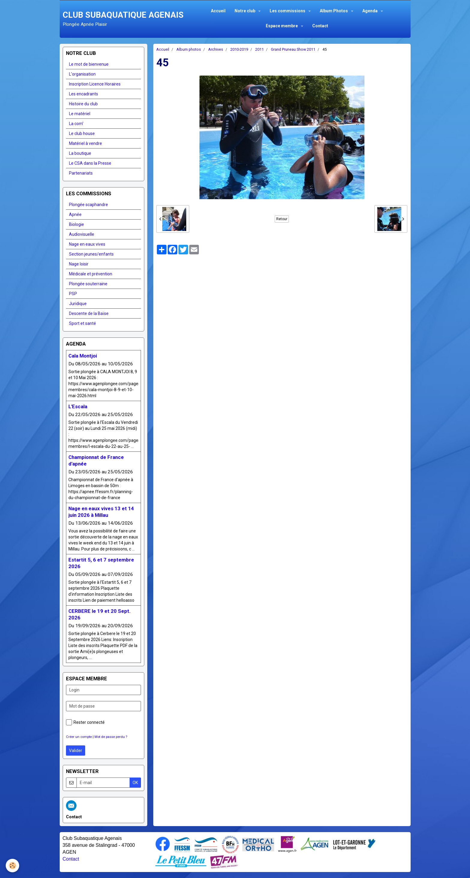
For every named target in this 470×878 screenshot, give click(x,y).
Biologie (76, 224)
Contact (320, 25)
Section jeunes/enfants (91, 254)
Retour (281, 219)
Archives (215, 49)
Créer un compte (79, 737)
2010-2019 (239, 49)
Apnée (75, 214)
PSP (73, 293)
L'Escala (77, 406)
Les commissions (288, 10)
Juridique (78, 303)
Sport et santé (82, 323)
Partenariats (81, 173)
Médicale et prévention (90, 273)
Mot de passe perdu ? (110, 737)
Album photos (188, 49)
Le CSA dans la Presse (90, 163)
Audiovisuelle (81, 234)
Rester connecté (85, 722)
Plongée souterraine (88, 283)
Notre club (245, 10)
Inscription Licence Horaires (95, 84)
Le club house (82, 133)
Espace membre (282, 25)
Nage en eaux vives (87, 244)
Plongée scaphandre (88, 204)
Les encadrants (83, 93)
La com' (76, 123)
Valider (75, 750)
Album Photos (334, 10)
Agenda (370, 10)
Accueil (218, 10)
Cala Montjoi (82, 356)
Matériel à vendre (85, 143)
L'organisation (82, 74)
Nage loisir (78, 264)
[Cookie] (12, 865)
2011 (259, 49)
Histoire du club (83, 103)
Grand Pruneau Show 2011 (293, 49)
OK (135, 782)
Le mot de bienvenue (89, 64)
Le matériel (79, 113)
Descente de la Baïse (89, 313)
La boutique (80, 153)
